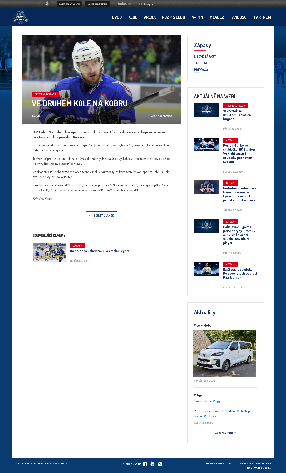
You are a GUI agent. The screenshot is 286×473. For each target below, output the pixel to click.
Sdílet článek (104, 215)
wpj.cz (231, 463)
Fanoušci (238, 17)
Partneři (262, 17)
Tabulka (200, 63)
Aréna (150, 17)
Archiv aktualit (225, 433)
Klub (132, 17)
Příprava (201, 70)
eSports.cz (263, 463)
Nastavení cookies (259, 467)
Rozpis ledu (173, 17)
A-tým (197, 17)
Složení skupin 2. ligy (207, 401)
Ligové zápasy (205, 56)
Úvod (117, 17)
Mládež (217, 17)
